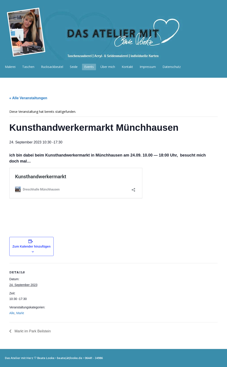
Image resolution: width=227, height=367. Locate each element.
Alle (11, 313)
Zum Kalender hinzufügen (31, 246)
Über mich (107, 67)
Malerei (10, 67)
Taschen (28, 67)
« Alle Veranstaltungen (28, 98)
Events (89, 67)
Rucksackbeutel (52, 67)
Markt (20, 313)
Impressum (148, 67)
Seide (74, 67)
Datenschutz (171, 67)
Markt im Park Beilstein (32, 331)
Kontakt (127, 67)
